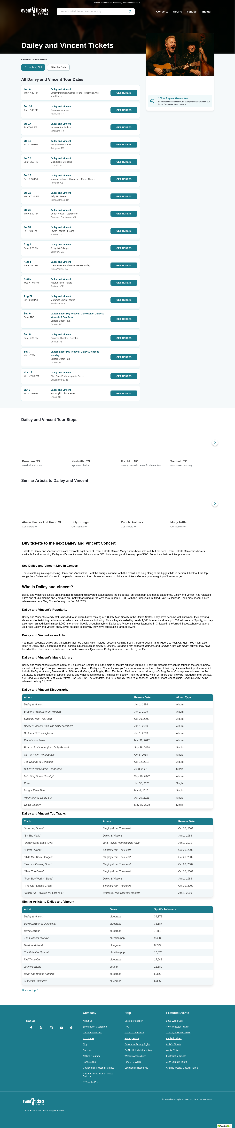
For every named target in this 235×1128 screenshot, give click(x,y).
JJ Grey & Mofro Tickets (178, 1032)
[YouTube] (61, 1028)
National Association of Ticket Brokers (98, 1075)
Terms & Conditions (134, 1032)
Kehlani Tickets (173, 1038)
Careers (87, 1050)
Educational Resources (136, 1067)
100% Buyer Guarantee (95, 1026)
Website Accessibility (135, 1056)
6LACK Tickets (173, 1044)
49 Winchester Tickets (177, 1026)
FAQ (127, 1026)
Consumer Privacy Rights (137, 1044)
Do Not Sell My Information (138, 1050)
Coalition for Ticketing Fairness (98, 1067)
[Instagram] (51, 1028)
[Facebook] (31, 1028)
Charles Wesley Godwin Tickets (182, 1067)
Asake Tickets (173, 1050)
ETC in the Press (91, 1082)
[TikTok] (71, 1028)
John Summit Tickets (176, 1062)
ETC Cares (88, 1038)
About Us (87, 1021)
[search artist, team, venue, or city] (96, 11)
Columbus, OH (33, 67)
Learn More (180, 104)
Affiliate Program (91, 1056)
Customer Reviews (92, 1032)
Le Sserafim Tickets (176, 1056)
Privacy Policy (132, 1038)
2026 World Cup (174, 1021)
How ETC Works (133, 1062)
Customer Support (134, 1021)
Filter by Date (58, 67)
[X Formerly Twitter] (41, 1028)
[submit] (130, 11)
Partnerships (89, 1062)
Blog (85, 1044)
